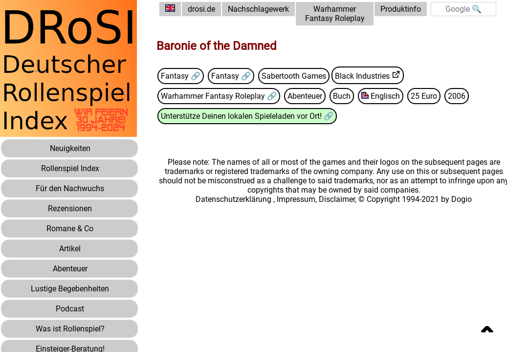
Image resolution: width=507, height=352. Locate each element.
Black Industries (362, 76)
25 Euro (424, 96)
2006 (456, 96)
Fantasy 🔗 (180, 76)
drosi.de (201, 9)
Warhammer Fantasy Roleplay (335, 13)
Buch (342, 96)
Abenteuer (304, 96)
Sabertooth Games (294, 76)
